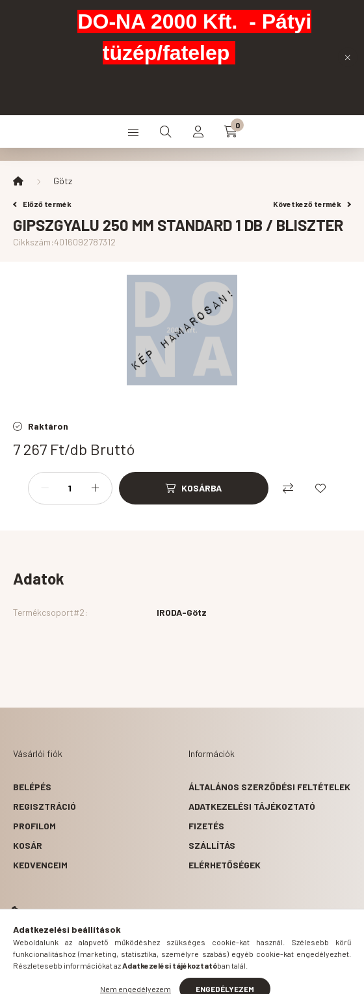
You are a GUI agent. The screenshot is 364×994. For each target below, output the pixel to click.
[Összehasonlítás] (288, 488)
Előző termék (42, 203)
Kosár (27, 845)
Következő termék (312, 203)
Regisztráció (44, 806)
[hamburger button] (133, 131)
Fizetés (206, 825)
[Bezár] (348, 57)
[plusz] (95, 488)
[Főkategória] (18, 181)
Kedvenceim (40, 864)
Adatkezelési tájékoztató (251, 806)
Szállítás (211, 845)
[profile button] (198, 131)
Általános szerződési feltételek (269, 786)
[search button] (166, 131)
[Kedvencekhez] (320, 488)
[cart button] (231, 131)
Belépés (32, 786)
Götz (62, 180)
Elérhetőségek (224, 864)
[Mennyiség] (70, 488)
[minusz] (45, 488)
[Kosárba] (193, 488)
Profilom (34, 825)
